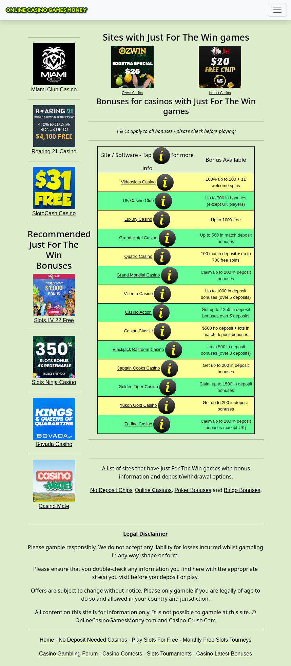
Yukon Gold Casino (138, 405)
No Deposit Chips (111, 490)
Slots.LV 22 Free (54, 320)
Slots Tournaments (169, 654)
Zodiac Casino (138, 424)
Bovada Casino (54, 444)
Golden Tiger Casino (138, 387)
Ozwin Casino (132, 93)
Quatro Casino (138, 256)
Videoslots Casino (138, 182)
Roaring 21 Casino (54, 151)
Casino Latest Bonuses (224, 654)
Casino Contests (122, 654)
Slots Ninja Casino (54, 382)
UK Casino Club (138, 200)
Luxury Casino (138, 219)
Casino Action (138, 312)
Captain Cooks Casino (138, 368)
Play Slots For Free (155, 640)
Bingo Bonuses (242, 490)
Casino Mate (54, 506)
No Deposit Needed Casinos (93, 640)
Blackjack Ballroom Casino (138, 349)
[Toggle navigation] (277, 10)
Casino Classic (138, 331)
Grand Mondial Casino (138, 275)
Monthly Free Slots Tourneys (217, 640)
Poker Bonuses (192, 490)
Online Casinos (153, 490)
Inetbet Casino (220, 93)
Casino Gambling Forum (68, 654)
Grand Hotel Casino (138, 238)
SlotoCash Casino (54, 213)
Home (47, 640)
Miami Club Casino (54, 89)
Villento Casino (138, 293)
